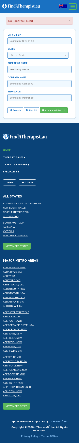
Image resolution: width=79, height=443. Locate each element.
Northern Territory (16, 212)
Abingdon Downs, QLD (17, 387)
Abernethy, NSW (13, 382)
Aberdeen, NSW (12, 338)
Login (9, 182)
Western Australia (15, 235)
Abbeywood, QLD (13, 284)
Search (15, 110)
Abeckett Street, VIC (16, 312)
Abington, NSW (12, 391)
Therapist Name (17, 63)
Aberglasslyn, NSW (15, 370)
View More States (17, 246)
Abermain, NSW (12, 378)
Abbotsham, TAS (13, 306)
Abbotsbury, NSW (14, 289)
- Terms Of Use (48, 436)
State (11, 48)
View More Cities (16, 406)
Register (27, 182)
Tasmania (9, 227)
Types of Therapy (16, 164)
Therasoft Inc (58, 421)
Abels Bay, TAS (11, 316)
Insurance (14, 91)
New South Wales (14, 207)
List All (31, 110)
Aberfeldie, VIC (12, 350)
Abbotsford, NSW (14, 293)
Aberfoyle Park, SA (15, 361)
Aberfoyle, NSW (13, 365)
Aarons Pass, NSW (14, 267)
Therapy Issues (14, 157)
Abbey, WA (9, 276)
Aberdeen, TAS (12, 346)
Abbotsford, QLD (14, 297)
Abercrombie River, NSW (18, 325)
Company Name (16, 77)
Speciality (11, 171)
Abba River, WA (12, 271)
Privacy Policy (30, 436)
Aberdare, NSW (12, 333)
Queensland (10, 216)
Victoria (8, 231)
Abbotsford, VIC (13, 301)
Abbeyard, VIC (11, 280)
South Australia (13, 222)
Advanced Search (53, 110)
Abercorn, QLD (12, 320)
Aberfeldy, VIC (12, 357)
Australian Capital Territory (22, 203)
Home (7, 150)
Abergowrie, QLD (14, 374)
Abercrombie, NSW (15, 329)
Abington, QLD (12, 395)
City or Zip (14, 34)
